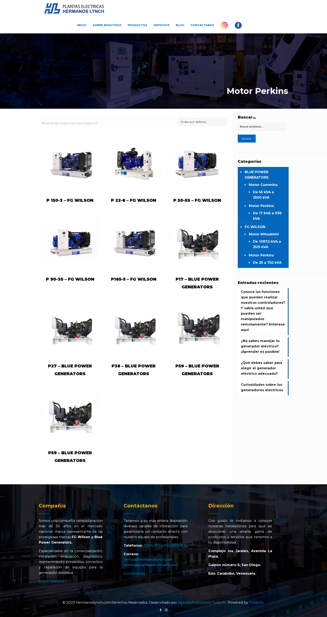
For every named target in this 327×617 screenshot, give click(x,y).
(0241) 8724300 (156, 546)
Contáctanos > (135, 573)
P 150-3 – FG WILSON (70, 200)
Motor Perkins (261, 206)
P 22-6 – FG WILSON (133, 200)
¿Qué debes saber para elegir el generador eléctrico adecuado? (261, 368)
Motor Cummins (263, 185)
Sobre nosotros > (53, 581)
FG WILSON (255, 227)
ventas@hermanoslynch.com (148, 559)
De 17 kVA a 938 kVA (267, 216)
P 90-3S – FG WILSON (70, 279)
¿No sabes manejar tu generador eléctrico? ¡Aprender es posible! (260, 346)
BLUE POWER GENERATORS (257, 174)
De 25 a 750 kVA (267, 263)
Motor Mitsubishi (264, 234)
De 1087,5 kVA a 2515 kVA (267, 244)
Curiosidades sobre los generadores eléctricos (262, 387)
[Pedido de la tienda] (202, 122)
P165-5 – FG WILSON (133, 279)
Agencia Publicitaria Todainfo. (202, 602)
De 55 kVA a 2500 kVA (263, 194)
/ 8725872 (178, 546)
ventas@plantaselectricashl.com (151, 565)
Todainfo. (256, 602)
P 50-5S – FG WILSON (197, 200)
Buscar (247, 138)
